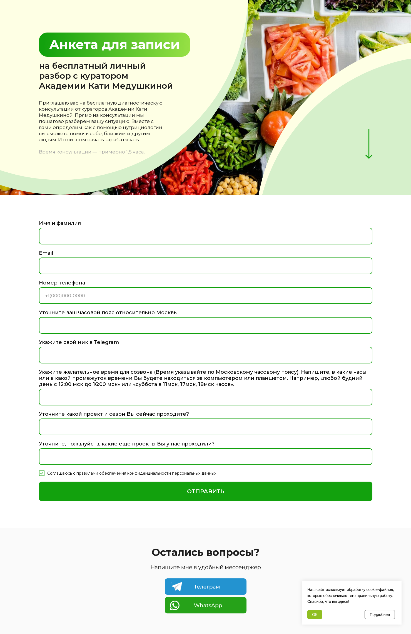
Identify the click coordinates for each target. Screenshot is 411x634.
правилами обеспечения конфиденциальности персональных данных (146, 473)
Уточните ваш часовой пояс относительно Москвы (108, 312)
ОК (314, 614)
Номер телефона (62, 283)
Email (46, 253)
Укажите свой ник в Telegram (79, 342)
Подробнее (380, 614)
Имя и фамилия (60, 223)
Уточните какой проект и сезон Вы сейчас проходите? (114, 414)
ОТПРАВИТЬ (205, 491)
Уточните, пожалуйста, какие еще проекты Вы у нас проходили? (127, 444)
